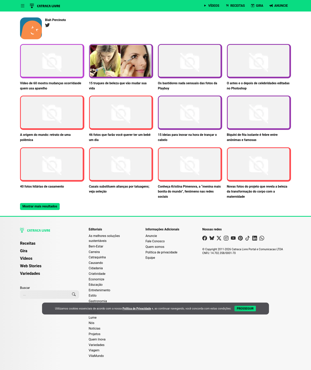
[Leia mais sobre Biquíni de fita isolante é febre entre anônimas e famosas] (259, 119)
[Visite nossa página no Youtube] (233, 239)
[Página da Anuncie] (279, 5)
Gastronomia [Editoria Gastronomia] (98, 301)
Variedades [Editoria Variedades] (97, 345)
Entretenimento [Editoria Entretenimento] (99, 290)
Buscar (25, 288)
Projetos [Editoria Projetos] (94, 334)
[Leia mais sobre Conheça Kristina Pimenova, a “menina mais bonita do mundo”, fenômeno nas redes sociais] (190, 173)
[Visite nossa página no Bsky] (211, 239)
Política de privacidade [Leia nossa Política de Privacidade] (161, 252)
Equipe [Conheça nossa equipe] (150, 258)
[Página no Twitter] (47, 26)
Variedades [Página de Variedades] (30, 273)
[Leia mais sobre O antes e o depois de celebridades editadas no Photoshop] (259, 67)
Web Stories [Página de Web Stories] (30, 266)
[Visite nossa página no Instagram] (226, 239)
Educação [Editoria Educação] (96, 285)
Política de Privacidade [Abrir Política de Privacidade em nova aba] (136, 308)
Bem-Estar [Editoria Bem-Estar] (96, 246)
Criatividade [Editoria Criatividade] (97, 274)
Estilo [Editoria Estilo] (93, 295)
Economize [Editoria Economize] (96, 279)
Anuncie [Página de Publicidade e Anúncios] (151, 236)
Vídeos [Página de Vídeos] (26, 258)
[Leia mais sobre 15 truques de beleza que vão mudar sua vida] (121, 67)
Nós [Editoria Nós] (91, 323)
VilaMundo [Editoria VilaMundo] (96, 356)
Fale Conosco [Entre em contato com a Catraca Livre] (155, 241)
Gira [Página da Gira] (23, 250)
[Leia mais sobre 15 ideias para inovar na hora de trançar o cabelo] (190, 119)
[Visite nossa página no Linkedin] (254, 239)
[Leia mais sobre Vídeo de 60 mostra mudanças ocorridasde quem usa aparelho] (52, 67)
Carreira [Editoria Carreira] (94, 252)
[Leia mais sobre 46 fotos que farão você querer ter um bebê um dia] (121, 119)
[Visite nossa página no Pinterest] (240, 239)
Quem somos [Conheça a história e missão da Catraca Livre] (154, 247)
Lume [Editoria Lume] (93, 317)
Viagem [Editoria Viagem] (94, 350)
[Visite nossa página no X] (219, 239)
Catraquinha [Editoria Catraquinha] (97, 257)
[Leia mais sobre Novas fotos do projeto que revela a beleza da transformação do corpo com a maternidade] (259, 173)
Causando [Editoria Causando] (96, 263)
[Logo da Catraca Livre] (45, 5)
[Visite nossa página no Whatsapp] (261, 239)
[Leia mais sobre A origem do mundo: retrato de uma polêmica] (52, 119)
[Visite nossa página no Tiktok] (247, 239)
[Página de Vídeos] (211, 5)
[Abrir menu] (22, 5)
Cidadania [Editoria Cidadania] (96, 268)
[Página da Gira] (257, 5)
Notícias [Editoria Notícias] (94, 328)
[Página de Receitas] (235, 5)
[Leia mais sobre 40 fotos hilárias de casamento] (52, 168)
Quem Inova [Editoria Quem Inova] (97, 339)
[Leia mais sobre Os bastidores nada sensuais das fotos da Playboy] (190, 67)
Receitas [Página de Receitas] (28, 243)
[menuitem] (49, 245)
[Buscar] (74, 294)
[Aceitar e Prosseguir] (245, 308)
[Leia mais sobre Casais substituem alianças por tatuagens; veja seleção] (121, 170)
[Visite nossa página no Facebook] (204, 239)
